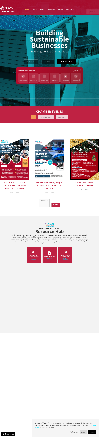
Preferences (74, 432)
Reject (83, 432)
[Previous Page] (44, 203)
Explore (34, 263)
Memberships (51, 11)
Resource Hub (66, 62)
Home (27, 11)
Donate (42, 11)
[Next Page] (55, 205)
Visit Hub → (77, 70)
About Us (34, 11)
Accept (92, 432)
